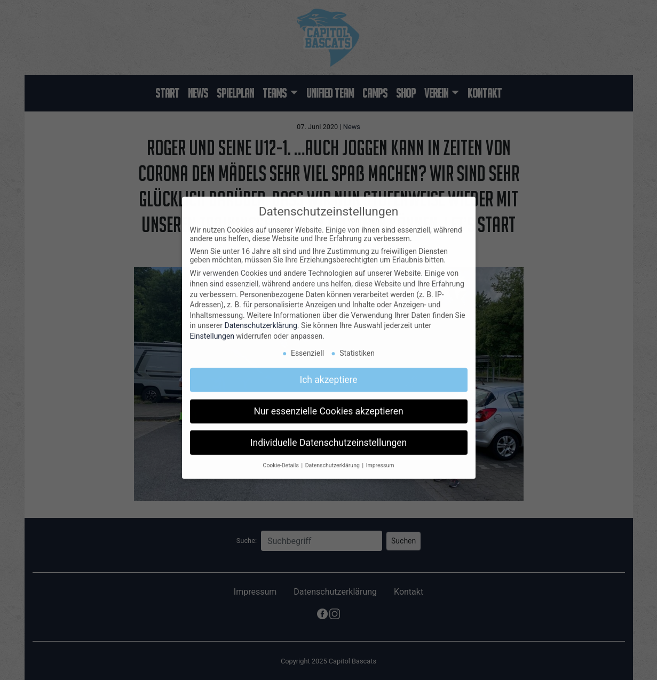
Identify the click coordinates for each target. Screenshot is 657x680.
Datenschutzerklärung (260, 319)
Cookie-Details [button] (281, 459)
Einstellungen (212, 330)
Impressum (380, 459)
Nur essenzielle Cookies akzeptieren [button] (328, 404)
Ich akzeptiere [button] (328, 373)
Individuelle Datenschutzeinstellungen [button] (328, 436)
